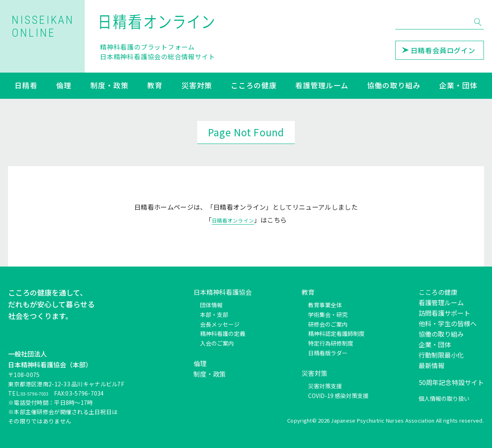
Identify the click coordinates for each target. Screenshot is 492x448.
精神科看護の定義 (222, 333)
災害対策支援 (325, 386)
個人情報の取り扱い (444, 398)
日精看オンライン (232, 220)
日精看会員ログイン (438, 50)
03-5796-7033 (40, 393)
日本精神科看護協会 (223, 292)
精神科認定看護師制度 (336, 333)
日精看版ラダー (328, 353)
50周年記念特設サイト (451, 382)
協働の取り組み (393, 85)
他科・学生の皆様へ (448, 323)
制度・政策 (109, 85)
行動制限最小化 (441, 355)
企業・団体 (458, 85)
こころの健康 (253, 85)
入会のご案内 (217, 343)
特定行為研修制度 (330, 343)
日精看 (26, 85)
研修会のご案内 (328, 324)
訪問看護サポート (444, 313)
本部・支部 (214, 314)
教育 (155, 85)
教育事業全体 (325, 305)
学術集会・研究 (328, 314)
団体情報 (211, 305)
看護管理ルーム (321, 85)
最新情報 (431, 365)
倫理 (63, 85)
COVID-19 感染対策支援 (338, 396)
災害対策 (196, 85)
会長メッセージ (220, 324)
